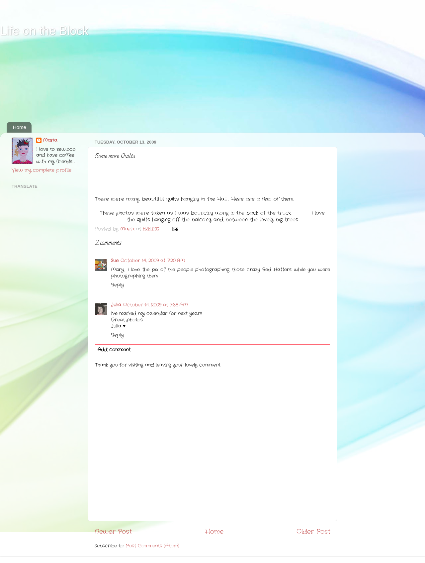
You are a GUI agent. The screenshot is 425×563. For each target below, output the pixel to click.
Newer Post (113, 531)
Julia (116, 305)
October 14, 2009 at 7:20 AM (153, 261)
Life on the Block (44, 31)
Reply (117, 285)
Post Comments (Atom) (152, 546)
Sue (115, 261)
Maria (50, 141)
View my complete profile (41, 170)
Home (19, 127)
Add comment (113, 350)
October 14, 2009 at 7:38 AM (155, 305)
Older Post (313, 531)
